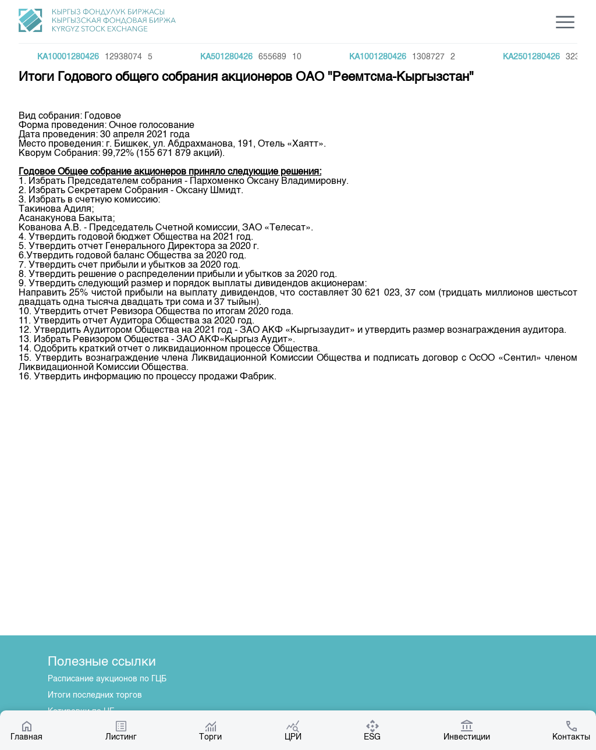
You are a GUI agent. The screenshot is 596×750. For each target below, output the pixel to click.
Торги (210, 730)
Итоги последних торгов (95, 695)
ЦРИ (293, 730)
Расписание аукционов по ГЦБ (107, 679)
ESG (372, 730)
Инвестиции (467, 730)
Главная (26, 730)
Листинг (121, 730)
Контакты (571, 730)
